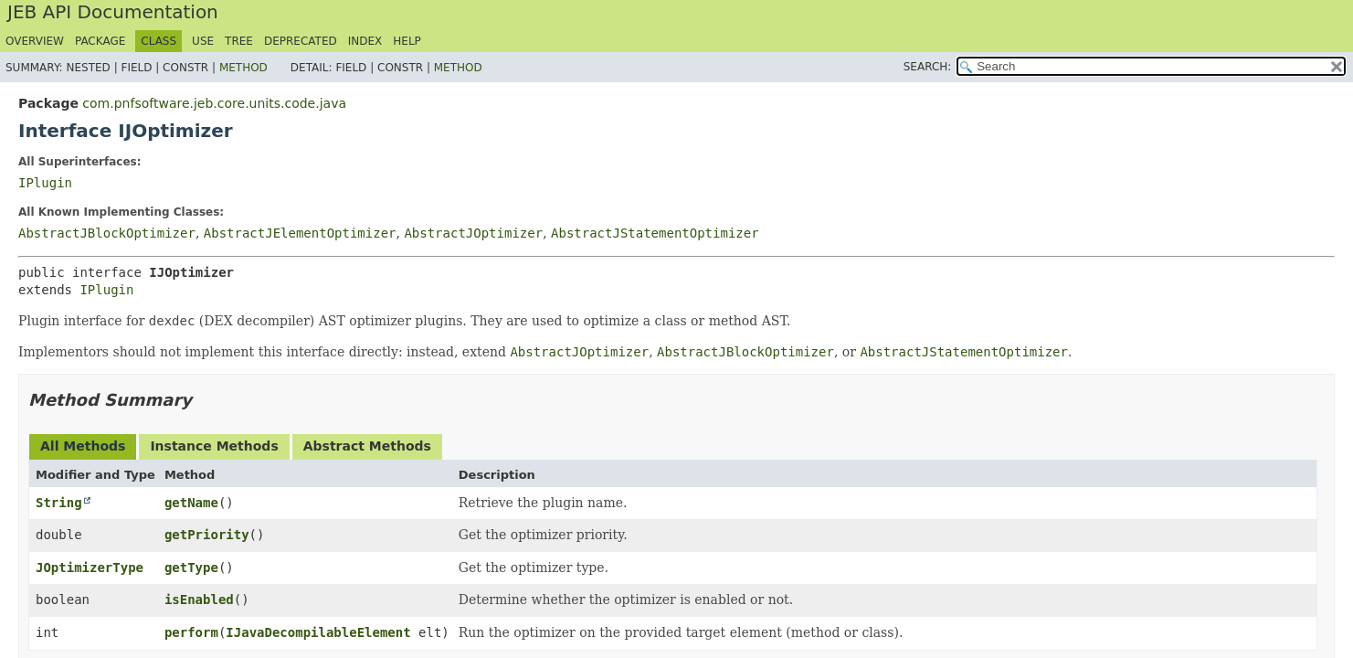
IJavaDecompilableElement (318, 632)
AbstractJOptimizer (473, 233)
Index (365, 41)
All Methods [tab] (82, 446)
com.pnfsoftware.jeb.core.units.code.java (214, 103)
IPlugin (45, 182)
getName (191, 502)
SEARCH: (928, 66)
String (59, 502)
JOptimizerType (89, 567)
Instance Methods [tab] (214, 446)
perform (191, 632)
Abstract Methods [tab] (367, 446)
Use (203, 41)
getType (191, 567)
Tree (239, 41)
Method (243, 67)
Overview (34, 41)
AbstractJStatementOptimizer (655, 233)
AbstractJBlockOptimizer (107, 233)
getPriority (206, 534)
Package (100, 41)
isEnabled (199, 599)
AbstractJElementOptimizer (300, 233)
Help (407, 41)
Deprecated (300, 41)
